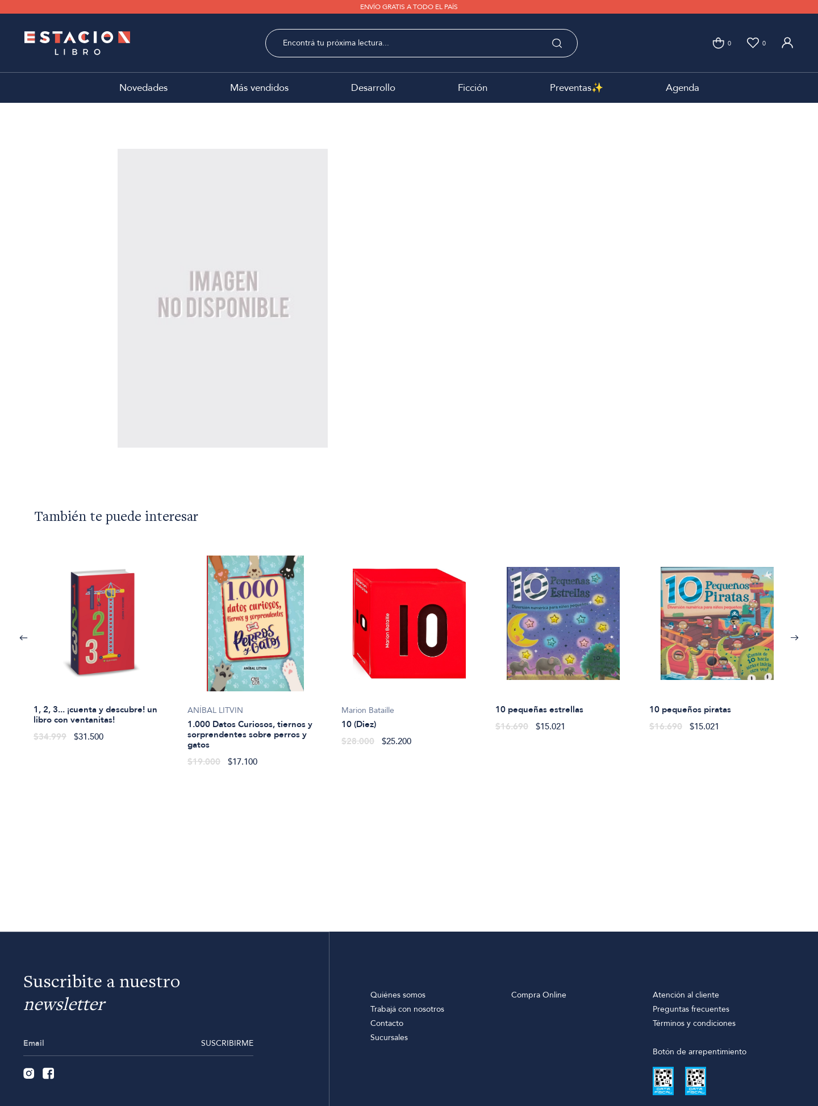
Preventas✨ (576, 87)
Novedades (143, 87)
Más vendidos (259, 87)
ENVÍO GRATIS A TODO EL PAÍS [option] (409, 6)
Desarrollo (373, 87)
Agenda (682, 87)
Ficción (472, 87)
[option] (101, 642)
